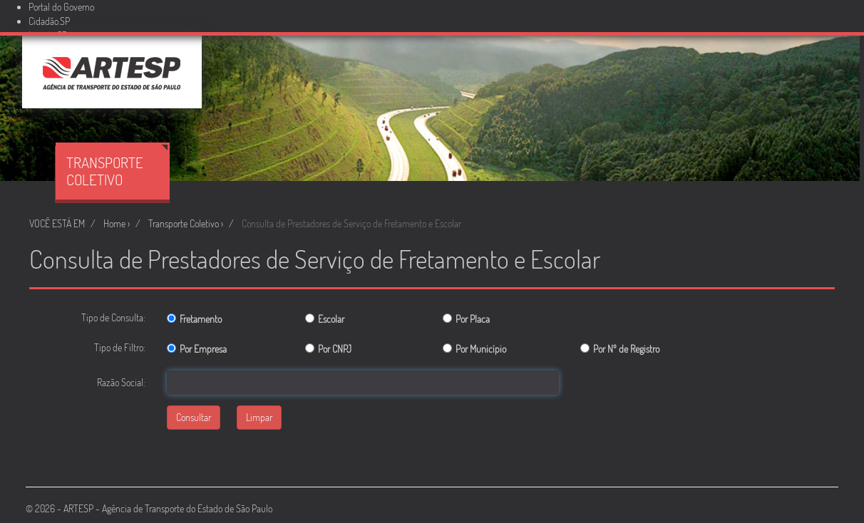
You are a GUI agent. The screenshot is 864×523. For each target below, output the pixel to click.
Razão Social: (121, 382)
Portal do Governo (61, 7)
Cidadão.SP (49, 21)
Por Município (481, 349)
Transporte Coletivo (117, 167)
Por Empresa (203, 349)
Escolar (331, 319)
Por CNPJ (334, 349)
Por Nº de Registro (626, 349)
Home (114, 223)
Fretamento (201, 319)
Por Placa (473, 319)
